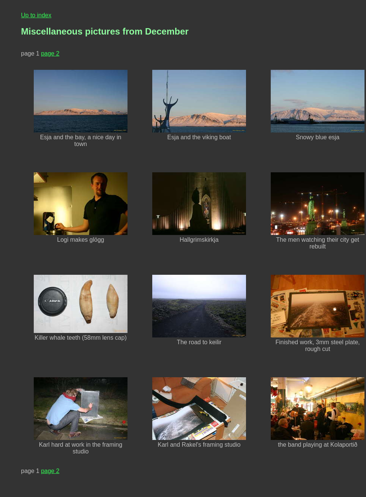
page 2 (50, 53)
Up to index (36, 15)
